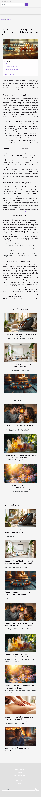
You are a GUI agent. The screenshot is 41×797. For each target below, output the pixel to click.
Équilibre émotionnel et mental (11, 66)
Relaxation (9, 19)
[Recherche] (12, 4)
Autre (19, 783)
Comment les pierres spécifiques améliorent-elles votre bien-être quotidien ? (17, 657)
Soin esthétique (19, 769)
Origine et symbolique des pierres (11, 64)
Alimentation (19, 781)
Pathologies (19, 778)
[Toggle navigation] (4, 10)
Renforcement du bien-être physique (12, 69)
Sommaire (8, 61)
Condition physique (19, 775)
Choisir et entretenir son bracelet (11, 74)
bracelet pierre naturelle (27, 211)
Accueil (3, 19)
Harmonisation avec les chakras (11, 72)
